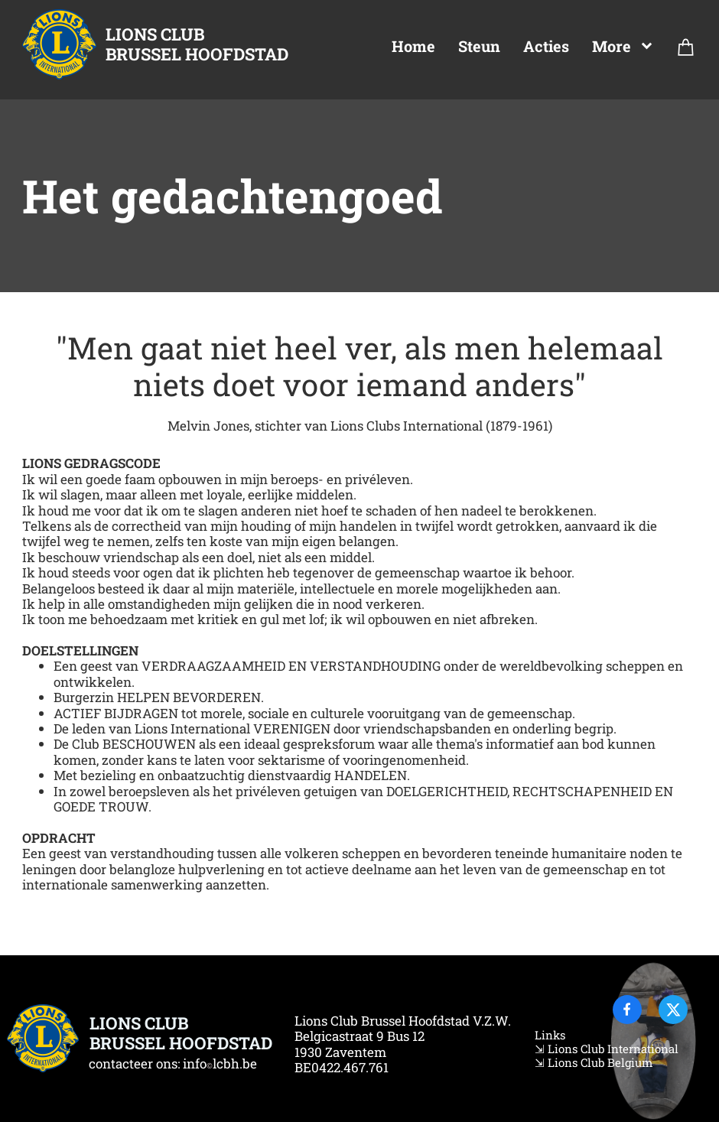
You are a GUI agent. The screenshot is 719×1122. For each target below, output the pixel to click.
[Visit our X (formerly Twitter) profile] (673, 1009)
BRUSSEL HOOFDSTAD (197, 54)
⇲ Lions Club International (606, 1048)
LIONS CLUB (155, 34)
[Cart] (686, 50)
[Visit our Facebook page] (627, 1009)
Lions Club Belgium (598, 1062)
